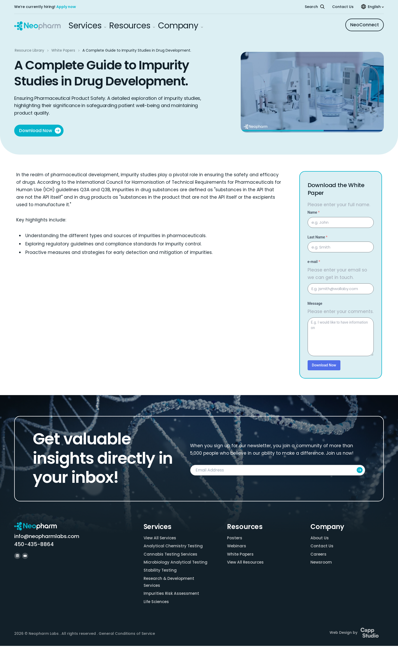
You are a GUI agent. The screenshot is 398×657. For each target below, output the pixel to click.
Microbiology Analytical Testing (168, 567)
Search (315, 6)
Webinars (237, 547)
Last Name (317, 237)
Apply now (66, 6)
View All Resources (246, 564)
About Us (320, 538)
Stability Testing (161, 579)
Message (315, 304)
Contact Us (343, 6)
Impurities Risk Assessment (172, 604)
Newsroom (321, 564)
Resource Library (29, 50)
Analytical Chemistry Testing (174, 547)
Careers (318, 555)
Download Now (40, 130)
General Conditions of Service (127, 644)
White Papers (63, 50)
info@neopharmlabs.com (46, 536)
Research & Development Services (170, 591)
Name (314, 213)
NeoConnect (364, 25)
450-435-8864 (34, 544)
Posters (235, 538)
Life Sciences (157, 612)
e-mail (314, 262)
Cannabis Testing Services (171, 555)
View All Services (161, 538)
